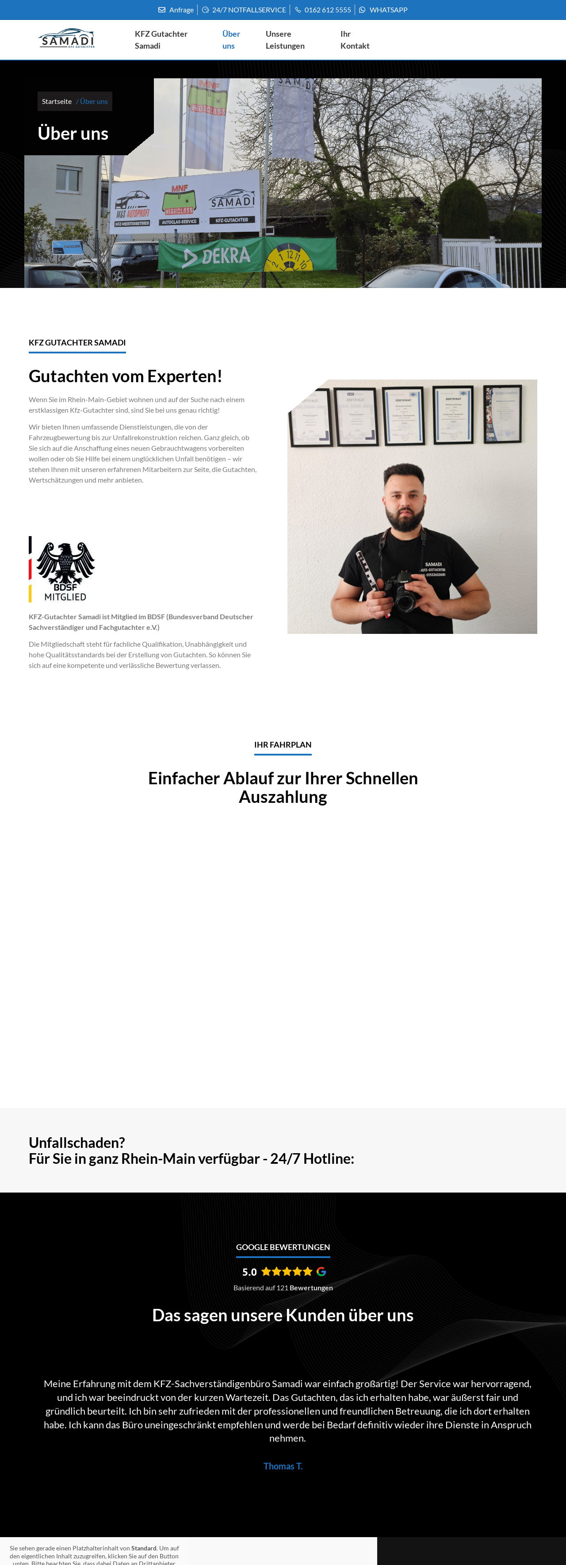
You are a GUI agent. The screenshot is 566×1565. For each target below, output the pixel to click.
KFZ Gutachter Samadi (162, 39)
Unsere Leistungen (286, 39)
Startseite (57, 101)
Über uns (232, 39)
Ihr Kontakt (356, 39)
